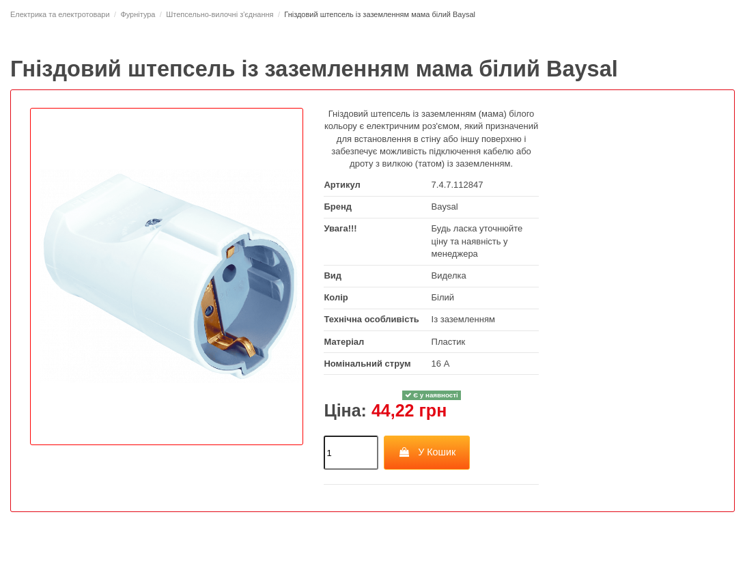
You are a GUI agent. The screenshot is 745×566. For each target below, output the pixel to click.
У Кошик (427, 452)
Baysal (445, 206)
